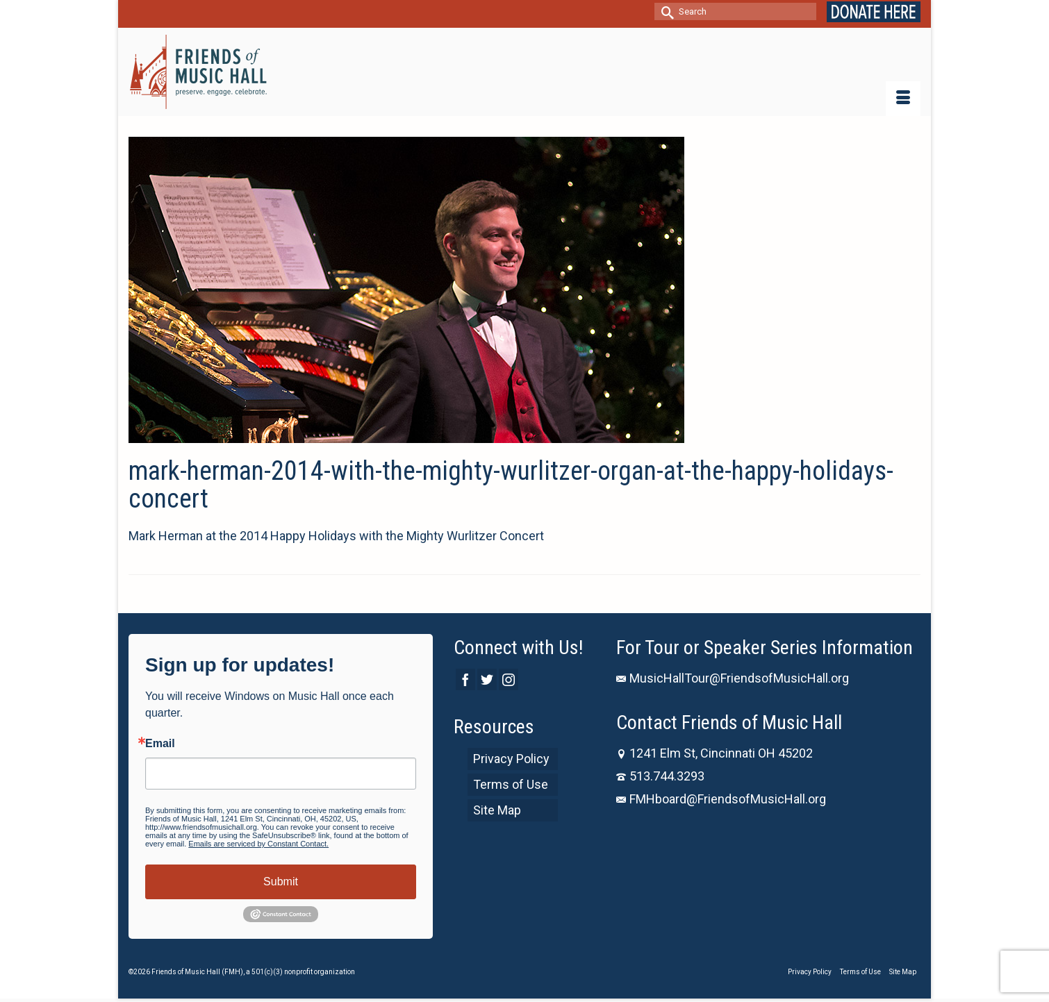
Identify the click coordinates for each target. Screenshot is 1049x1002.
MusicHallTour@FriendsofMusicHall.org (732, 678)
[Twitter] (487, 679)
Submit (280, 881)
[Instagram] (508, 679)
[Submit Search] (664, 11)
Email (160, 743)
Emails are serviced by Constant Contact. (258, 844)
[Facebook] (465, 679)
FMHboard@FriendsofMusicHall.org (721, 799)
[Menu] (903, 98)
